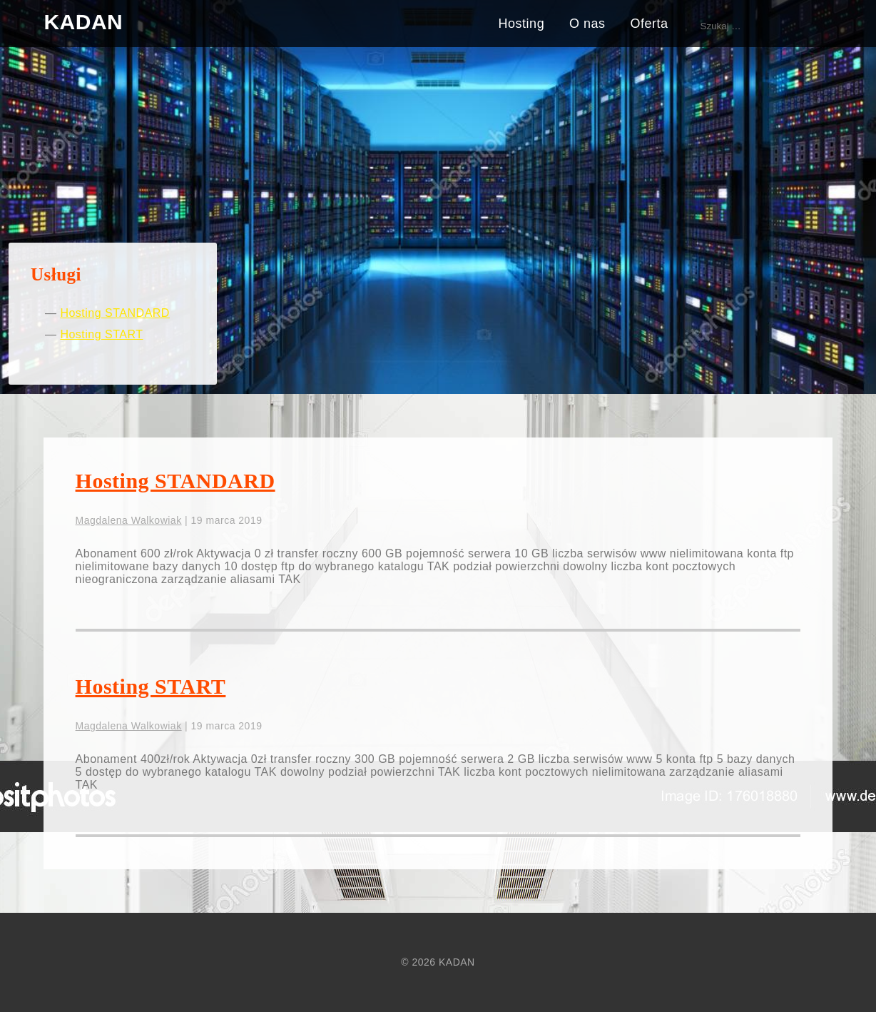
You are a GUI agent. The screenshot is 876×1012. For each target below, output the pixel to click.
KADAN (83, 22)
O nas (587, 23)
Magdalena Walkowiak (129, 520)
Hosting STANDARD (115, 313)
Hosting (522, 23)
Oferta (649, 23)
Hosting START (101, 334)
